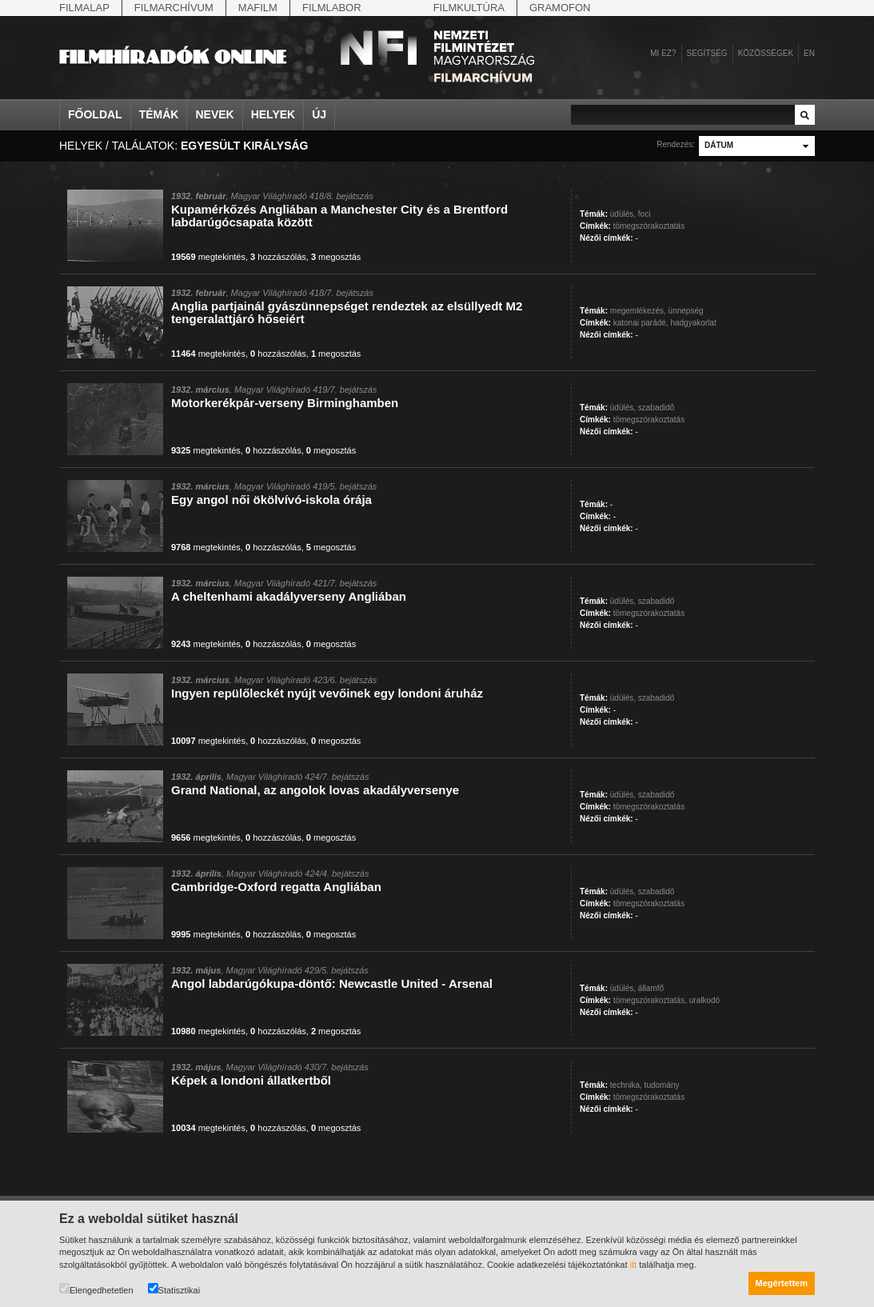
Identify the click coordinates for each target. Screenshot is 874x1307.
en (809, 53)
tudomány (662, 1085)
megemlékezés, (638, 310)
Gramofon (560, 8)
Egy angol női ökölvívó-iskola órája (271, 499)
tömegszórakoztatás (649, 226)
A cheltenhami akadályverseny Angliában (288, 596)
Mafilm (257, 8)
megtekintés (208, 257)
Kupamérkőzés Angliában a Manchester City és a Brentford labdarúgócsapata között (339, 215)
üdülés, (623, 214)
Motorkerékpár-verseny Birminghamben (284, 403)
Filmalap (84, 8)
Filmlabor (331, 8)
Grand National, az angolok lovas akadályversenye (315, 790)
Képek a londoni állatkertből (251, 1080)
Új (319, 114)
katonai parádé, (640, 322)
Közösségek (765, 53)
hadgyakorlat (693, 322)
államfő (651, 988)
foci (644, 214)
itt (633, 1264)
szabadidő (656, 407)
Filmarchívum (174, 8)
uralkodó (704, 1000)
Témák (159, 114)
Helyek (273, 114)
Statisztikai (174, 1289)
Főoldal (95, 114)
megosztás (336, 257)
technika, (626, 1085)
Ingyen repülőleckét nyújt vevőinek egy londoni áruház (327, 693)
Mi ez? (663, 53)
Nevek (214, 114)
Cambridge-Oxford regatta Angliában (276, 886)
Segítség (707, 53)
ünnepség (686, 310)
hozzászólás (278, 257)
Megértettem (782, 1283)
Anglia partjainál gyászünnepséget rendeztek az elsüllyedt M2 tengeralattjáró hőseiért (346, 312)
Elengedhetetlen (96, 1289)
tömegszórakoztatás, (650, 1000)
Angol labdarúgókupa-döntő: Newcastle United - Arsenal (332, 983)
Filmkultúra (469, 8)
